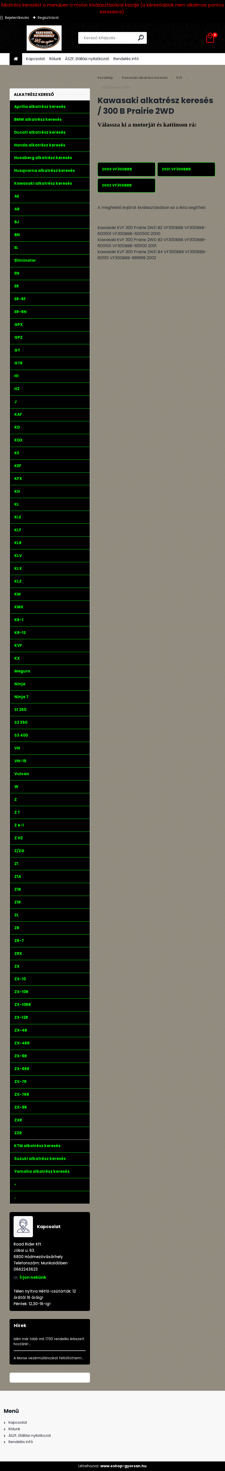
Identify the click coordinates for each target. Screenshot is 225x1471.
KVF (179, 77)
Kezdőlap (105, 77)
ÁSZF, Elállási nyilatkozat (87, 58)
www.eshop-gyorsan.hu (123, 1465)
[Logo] (44, 38)
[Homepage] (16, 59)
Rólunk (55, 58)
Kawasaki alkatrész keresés (145, 77)
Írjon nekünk (33, 1277)
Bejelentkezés (17, 17)
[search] (141, 38)
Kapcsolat (35, 58)
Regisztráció (48, 17)
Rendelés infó (126, 58)
